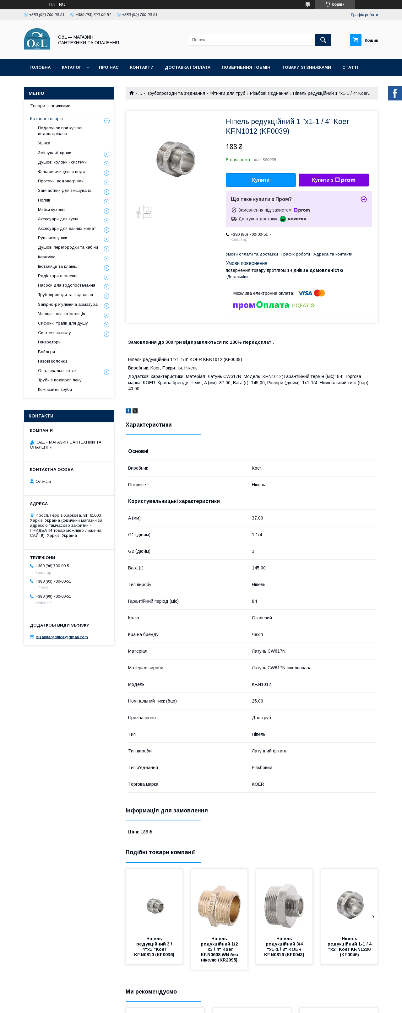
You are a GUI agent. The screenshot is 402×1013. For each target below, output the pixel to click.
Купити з (333, 180)
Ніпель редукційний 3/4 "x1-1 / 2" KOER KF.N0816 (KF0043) (284, 946)
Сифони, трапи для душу (63, 323)
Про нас (109, 67)
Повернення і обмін (246, 67)
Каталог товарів (46, 118)
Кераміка (47, 257)
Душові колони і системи (62, 162)
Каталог (71, 67)
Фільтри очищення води (61, 171)
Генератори (49, 342)
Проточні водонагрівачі (61, 181)
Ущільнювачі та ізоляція (61, 313)
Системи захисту (54, 332)
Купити (261, 180)
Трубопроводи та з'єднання (176, 93)
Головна (40, 67)
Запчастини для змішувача (64, 190)
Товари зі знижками (306, 67)
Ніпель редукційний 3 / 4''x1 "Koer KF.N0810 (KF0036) (154, 946)
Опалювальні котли (57, 370)
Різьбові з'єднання (269, 93)
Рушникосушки (52, 237)
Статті (350, 67)
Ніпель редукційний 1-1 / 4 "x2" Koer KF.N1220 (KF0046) (350, 946)
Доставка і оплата (187, 67)
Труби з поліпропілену (60, 380)
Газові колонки (52, 361)
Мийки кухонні (51, 209)
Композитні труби (55, 389)
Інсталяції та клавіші (58, 266)
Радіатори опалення (58, 275)
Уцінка (44, 143)
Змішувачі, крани (54, 152)
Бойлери (46, 351)
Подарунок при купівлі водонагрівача (60, 131)
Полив (44, 200)
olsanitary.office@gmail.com (62, 636)
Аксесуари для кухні (58, 219)
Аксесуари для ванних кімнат (67, 228)
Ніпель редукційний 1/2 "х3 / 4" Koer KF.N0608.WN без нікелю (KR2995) (220, 949)
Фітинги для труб (227, 93)
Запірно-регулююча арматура (68, 304)
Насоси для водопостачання (66, 285)
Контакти (142, 67)
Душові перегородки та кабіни (68, 247)
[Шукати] (323, 40)
